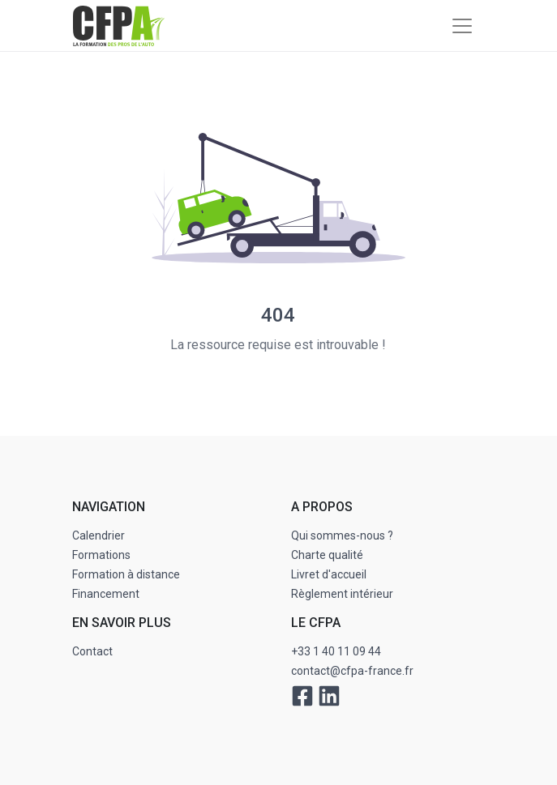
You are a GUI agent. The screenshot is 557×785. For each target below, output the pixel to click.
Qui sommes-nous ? (342, 535)
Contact (92, 651)
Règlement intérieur (342, 593)
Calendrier (98, 535)
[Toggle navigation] (462, 26)
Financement (105, 593)
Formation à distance (126, 574)
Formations (101, 554)
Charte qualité (327, 554)
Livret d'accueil (328, 574)
